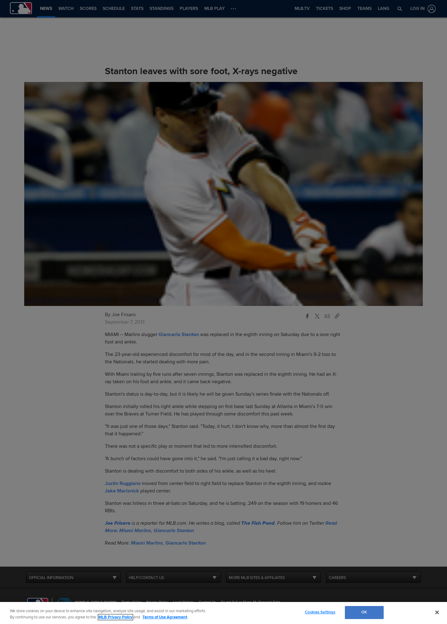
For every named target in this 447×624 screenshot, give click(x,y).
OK (364, 612)
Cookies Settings (320, 612)
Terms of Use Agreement (164, 617)
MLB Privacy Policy (115, 617)
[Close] (437, 612)
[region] (223, 613)
